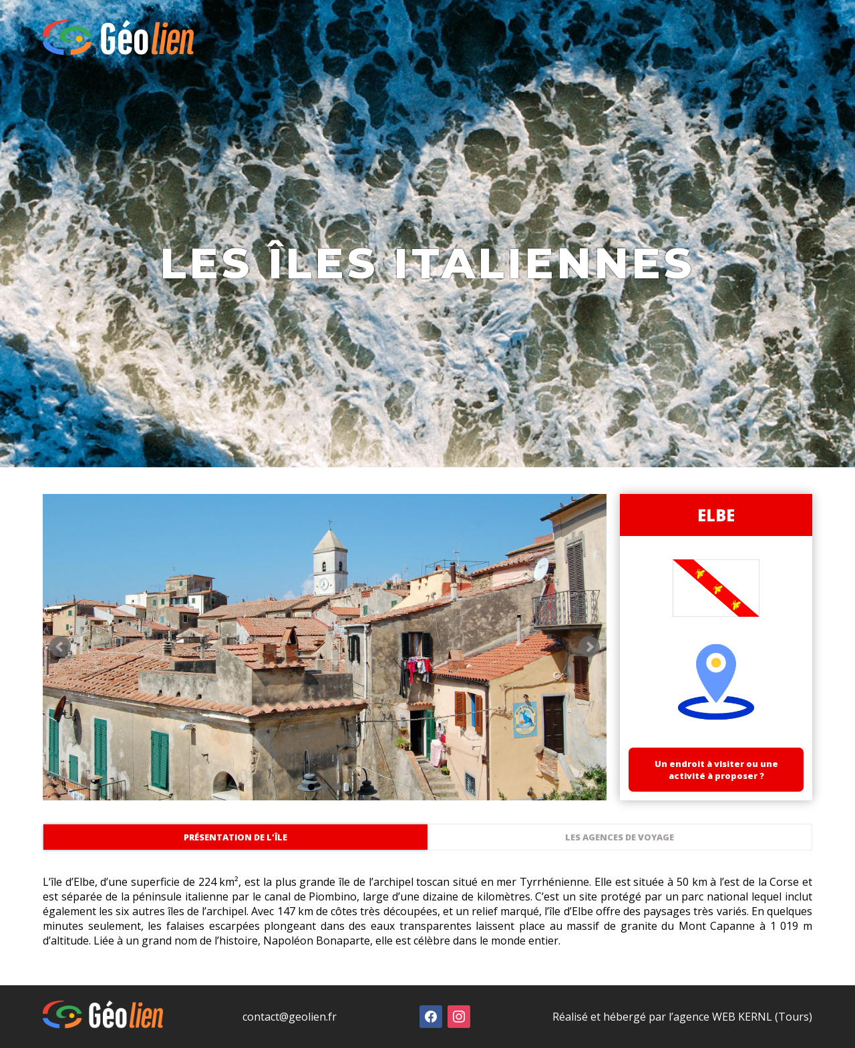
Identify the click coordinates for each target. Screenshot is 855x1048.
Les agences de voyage (619, 837)
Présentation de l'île (235, 837)
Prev (60, 647)
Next (589, 647)
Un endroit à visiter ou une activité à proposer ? (716, 770)
